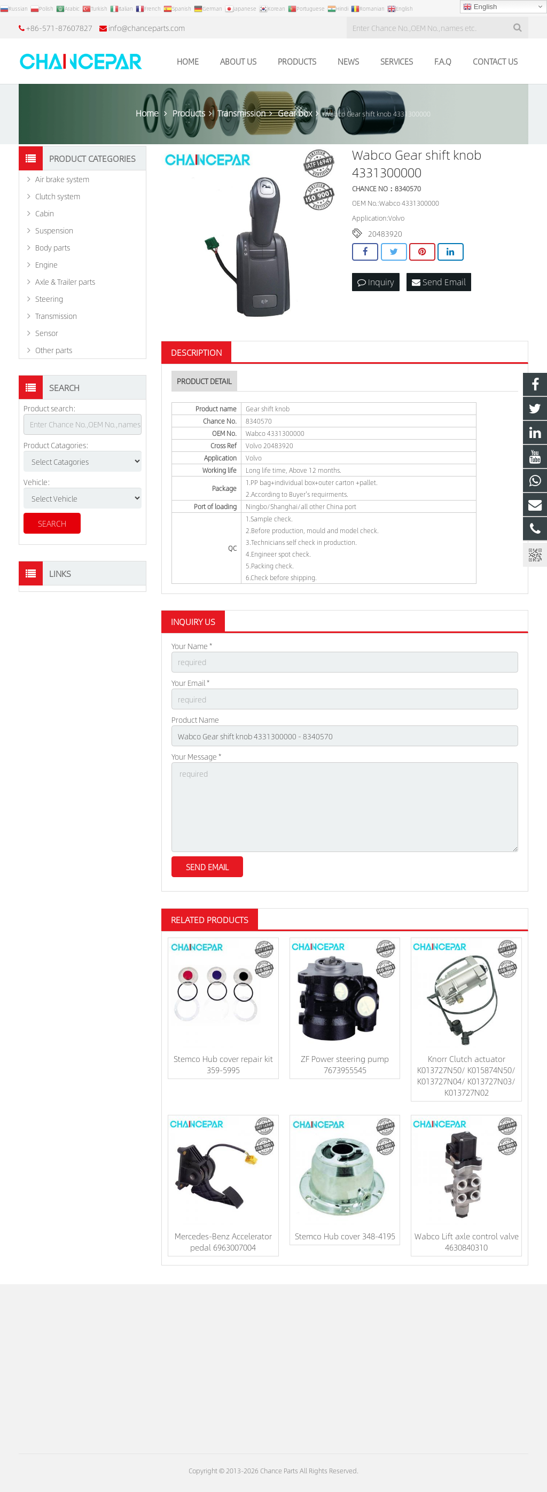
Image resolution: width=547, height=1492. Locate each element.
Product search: (50, 408)
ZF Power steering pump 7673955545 (345, 1064)
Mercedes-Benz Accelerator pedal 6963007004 (223, 1241)
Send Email (439, 281)
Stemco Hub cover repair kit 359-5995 (223, 1064)
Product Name (195, 719)
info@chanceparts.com (146, 28)
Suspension (54, 230)
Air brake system (62, 179)
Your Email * (190, 683)
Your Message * (196, 756)
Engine (46, 264)
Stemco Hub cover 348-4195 (345, 1236)
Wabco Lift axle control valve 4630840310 (467, 1241)
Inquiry (375, 281)
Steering (49, 298)
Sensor (46, 333)
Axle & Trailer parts (65, 281)
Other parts (53, 350)
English (480, 7)
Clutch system (57, 196)
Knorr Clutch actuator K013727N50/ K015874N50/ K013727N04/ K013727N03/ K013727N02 (466, 1075)
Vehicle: (37, 482)
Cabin (44, 213)
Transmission (56, 316)
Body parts (52, 247)
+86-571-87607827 (59, 28)
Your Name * (191, 646)
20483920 (385, 233)
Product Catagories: (56, 445)
